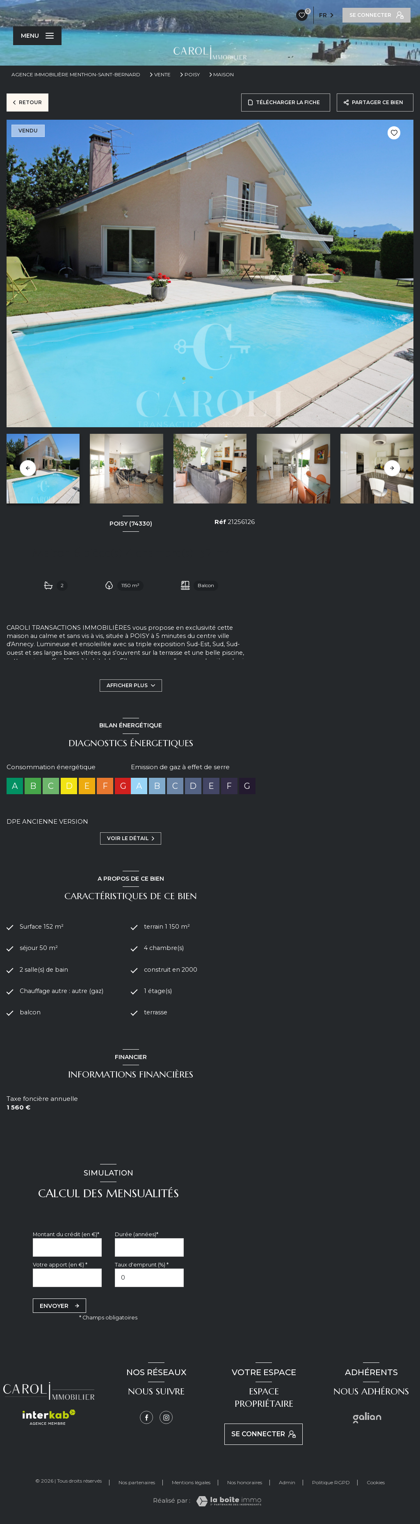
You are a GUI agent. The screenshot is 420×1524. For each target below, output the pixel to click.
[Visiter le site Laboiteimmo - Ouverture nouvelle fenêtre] (228, 1502)
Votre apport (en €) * (60, 1266)
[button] (392, 468)
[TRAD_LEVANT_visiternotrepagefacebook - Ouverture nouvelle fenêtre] (146, 1419)
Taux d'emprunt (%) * (142, 1266)
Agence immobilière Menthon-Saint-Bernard (75, 74)
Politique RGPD (331, 1484)
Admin (287, 1484)
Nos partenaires (137, 1484)
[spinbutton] (149, 1279)
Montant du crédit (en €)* (66, 1235)
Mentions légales (191, 1484)
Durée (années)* (136, 1235)
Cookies (376, 1484)
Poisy (192, 74)
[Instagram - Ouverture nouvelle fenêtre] (166, 1419)
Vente (162, 74)
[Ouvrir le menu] (37, 35)
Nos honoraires (244, 1484)
